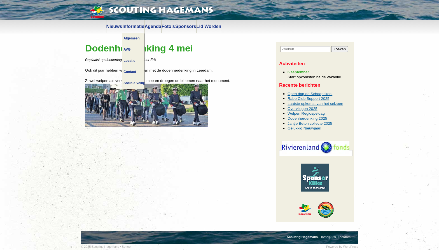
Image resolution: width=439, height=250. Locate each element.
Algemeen (131, 38)
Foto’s (168, 26)
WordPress (350, 246)
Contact (129, 72)
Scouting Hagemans (161, 10)
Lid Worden (209, 26)
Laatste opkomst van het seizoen (315, 104)
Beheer (127, 246)
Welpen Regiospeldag (306, 113)
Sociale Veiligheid (133, 83)
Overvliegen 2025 (302, 109)
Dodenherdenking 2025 (307, 118)
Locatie (129, 61)
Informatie (133, 26)
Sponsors (185, 26)
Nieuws (114, 26)
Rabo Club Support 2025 (309, 98)
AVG (126, 49)
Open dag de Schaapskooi (310, 94)
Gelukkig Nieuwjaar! (304, 128)
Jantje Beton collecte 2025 (310, 123)
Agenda (153, 26)
